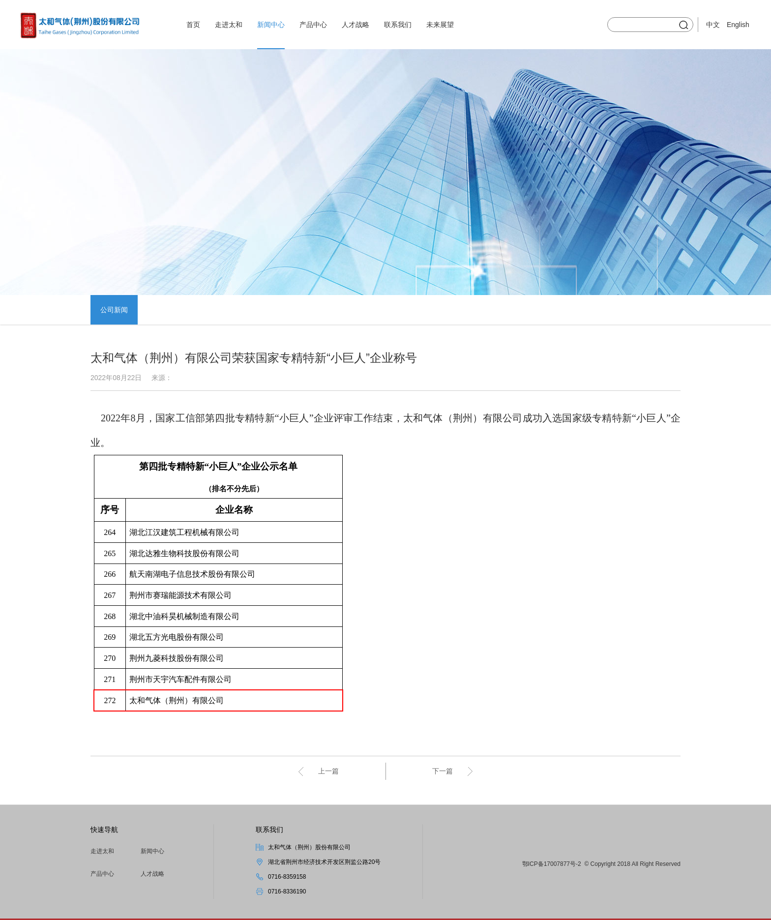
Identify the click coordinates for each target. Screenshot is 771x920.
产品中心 (313, 25)
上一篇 (328, 771)
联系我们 (398, 25)
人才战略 (355, 25)
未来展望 (440, 25)
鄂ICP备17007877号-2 (551, 864)
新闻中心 (271, 25)
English (738, 25)
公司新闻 (114, 310)
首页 (193, 25)
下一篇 (442, 771)
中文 (713, 25)
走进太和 (228, 25)
